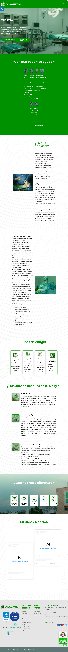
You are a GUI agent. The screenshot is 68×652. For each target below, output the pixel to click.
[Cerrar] (67, 0)
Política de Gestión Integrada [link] (25, 613)
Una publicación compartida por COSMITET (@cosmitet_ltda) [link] (22, 577)
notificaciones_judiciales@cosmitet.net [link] (56, 617)
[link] (2, 9)
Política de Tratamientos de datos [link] (27, 619)
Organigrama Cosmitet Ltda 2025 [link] (26, 628)
